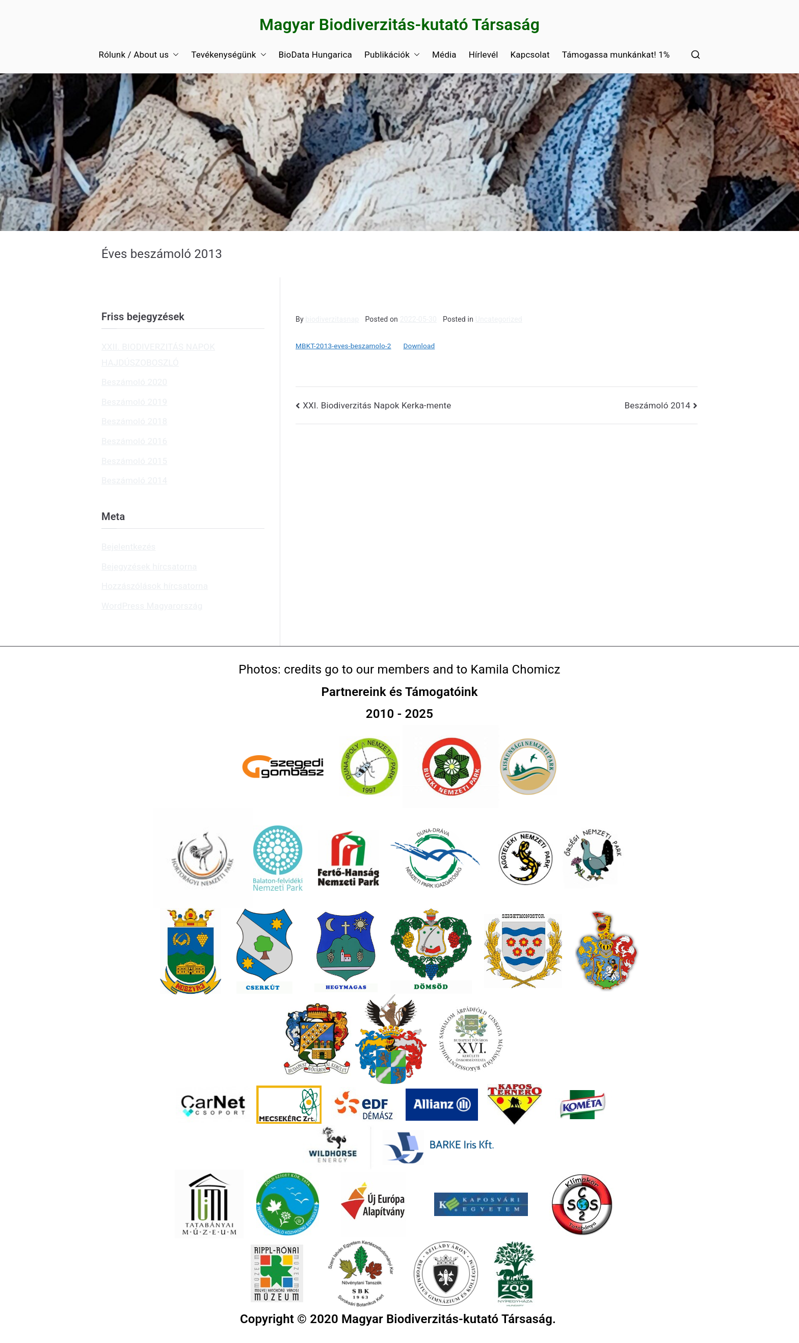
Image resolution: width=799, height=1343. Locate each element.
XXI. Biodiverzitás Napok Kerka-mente (377, 405)
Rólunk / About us (139, 55)
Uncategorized (498, 319)
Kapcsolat (529, 54)
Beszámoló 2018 (134, 421)
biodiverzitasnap (332, 319)
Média (444, 54)
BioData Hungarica (315, 54)
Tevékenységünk (228, 55)
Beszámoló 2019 (134, 402)
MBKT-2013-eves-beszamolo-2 (343, 346)
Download (419, 346)
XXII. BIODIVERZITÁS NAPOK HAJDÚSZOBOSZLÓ (158, 355)
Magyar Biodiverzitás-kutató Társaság (399, 24)
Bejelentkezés (128, 546)
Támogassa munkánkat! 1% (616, 54)
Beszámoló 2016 (134, 441)
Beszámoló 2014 (657, 405)
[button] (174, 55)
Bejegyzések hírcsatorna (149, 566)
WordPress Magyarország (151, 606)
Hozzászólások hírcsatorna (154, 586)
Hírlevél (483, 54)
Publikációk (392, 55)
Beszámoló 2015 (134, 461)
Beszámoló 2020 (134, 382)
